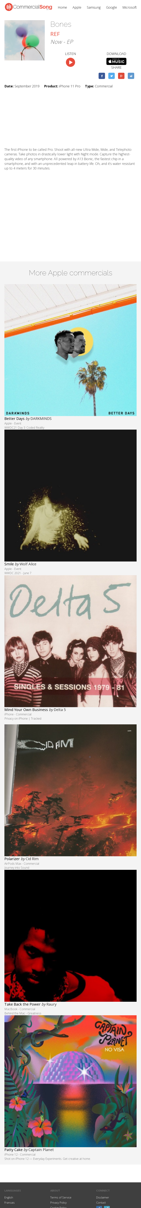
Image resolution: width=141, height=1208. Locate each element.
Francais (9, 1202)
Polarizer (12, 858)
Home (62, 7)
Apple (77, 7)
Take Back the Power (22, 1004)
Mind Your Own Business (26, 709)
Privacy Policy (58, 1202)
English (8, 1197)
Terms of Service (60, 1197)
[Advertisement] (70, 118)
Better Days (14, 418)
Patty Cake (13, 1149)
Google (111, 7)
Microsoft (129, 7)
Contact (101, 1202)
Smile (9, 563)
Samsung (94, 7)
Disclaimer (102, 1197)
